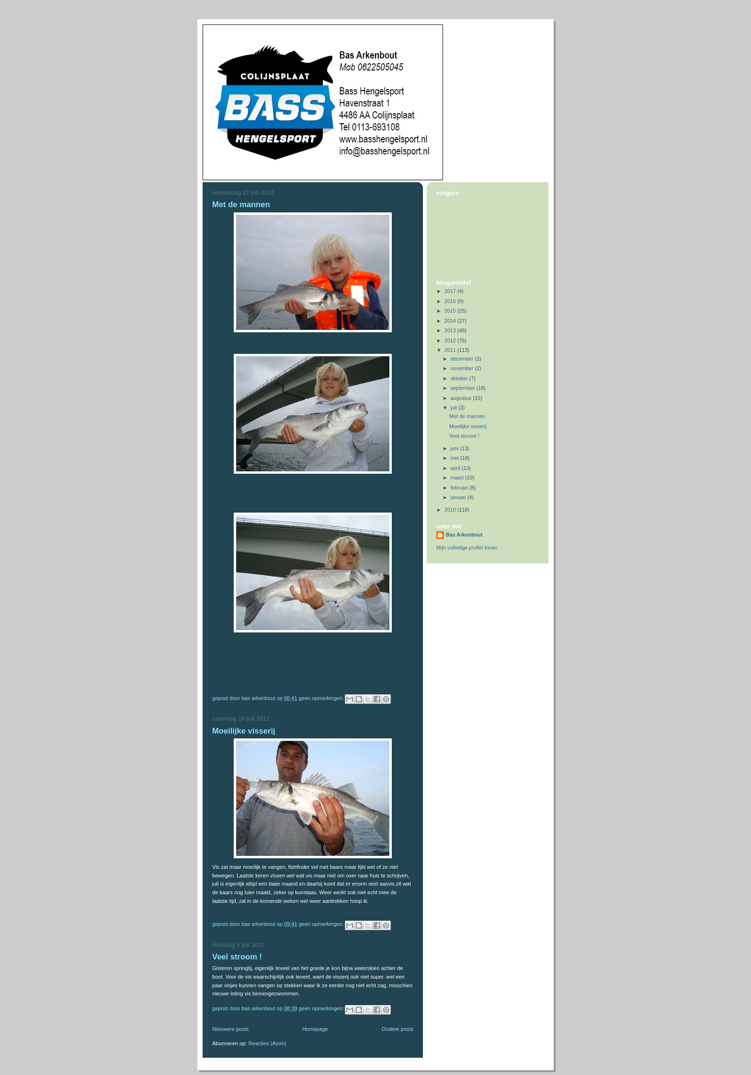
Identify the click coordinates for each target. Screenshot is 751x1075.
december (463, 359)
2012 (450, 340)
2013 (450, 330)
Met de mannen (241, 204)
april (456, 468)
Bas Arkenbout (464, 535)
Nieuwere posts (230, 1029)
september (464, 388)
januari (459, 497)
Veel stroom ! (237, 956)
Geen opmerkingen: (322, 698)
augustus (462, 398)
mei (455, 458)
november (463, 368)
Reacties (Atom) (267, 1043)
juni (455, 448)
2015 (450, 311)
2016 (450, 301)
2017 (450, 291)
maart (458, 477)
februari (460, 488)
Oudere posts (397, 1029)
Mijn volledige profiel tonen (467, 547)
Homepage (315, 1029)
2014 (450, 321)
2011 (450, 350)
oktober (460, 378)
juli (454, 407)
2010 (450, 510)
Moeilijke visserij (243, 731)
